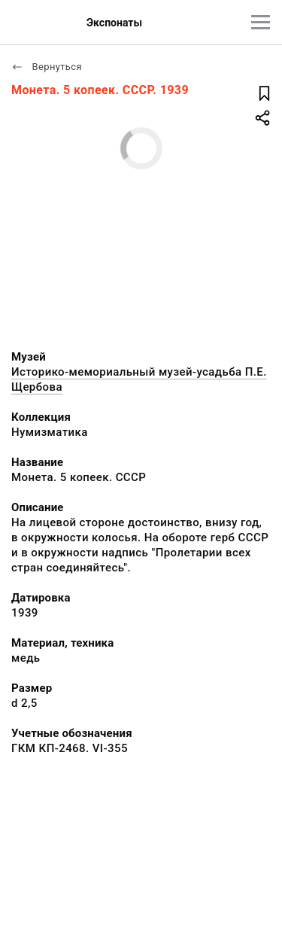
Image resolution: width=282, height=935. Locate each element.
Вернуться (46, 66)
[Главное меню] (260, 22)
